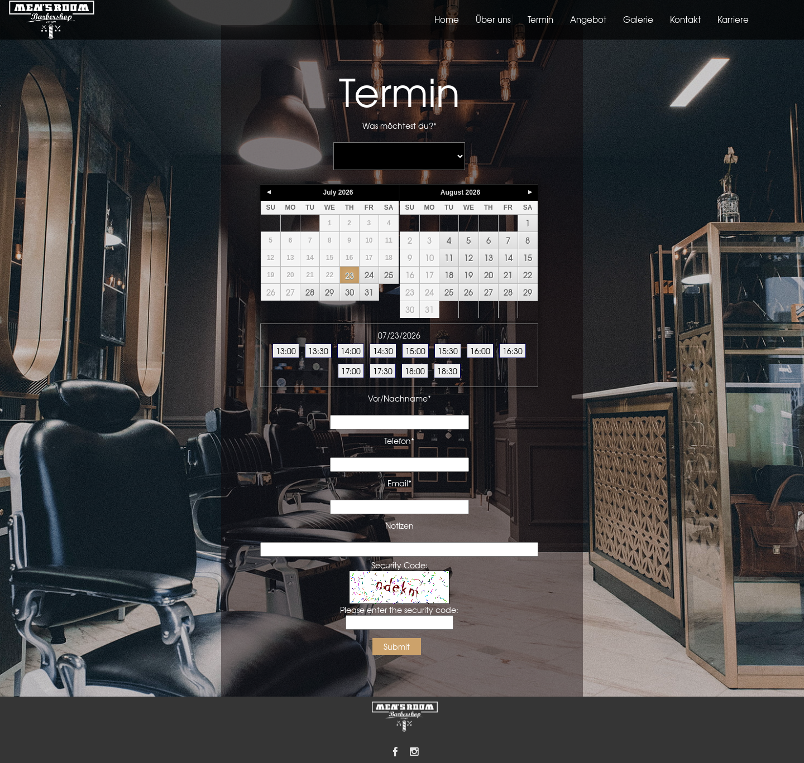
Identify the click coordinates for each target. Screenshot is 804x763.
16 (409, 275)
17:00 (351, 370)
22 (527, 275)
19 (468, 275)
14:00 (351, 350)
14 (508, 257)
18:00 (415, 370)
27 (290, 292)
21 (508, 275)
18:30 (447, 370)
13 (488, 257)
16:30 (512, 350)
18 (448, 275)
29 (329, 292)
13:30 (318, 350)
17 (429, 275)
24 (369, 275)
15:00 (415, 350)
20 (488, 275)
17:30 (383, 370)
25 (388, 275)
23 (349, 275)
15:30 (448, 350)
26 (270, 292)
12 (468, 257)
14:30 (383, 350)
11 (448, 257)
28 (309, 292)
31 (369, 292)
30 (349, 292)
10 (429, 257)
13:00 (286, 350)
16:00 (480, 350)
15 (527, 257)
